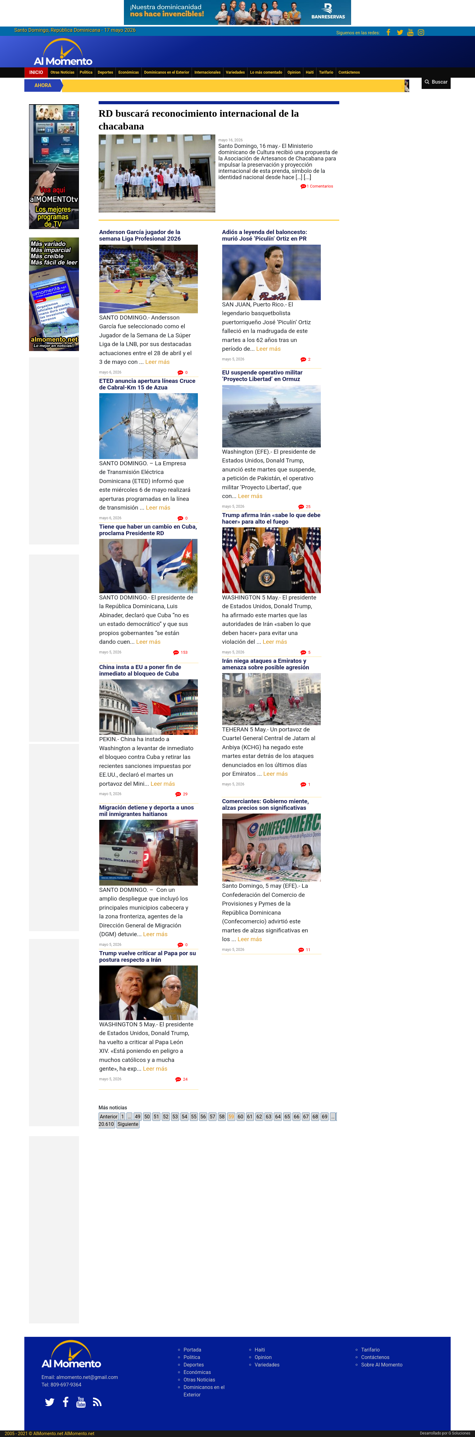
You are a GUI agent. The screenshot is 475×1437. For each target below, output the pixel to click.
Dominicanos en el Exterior (166, 72)
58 (222, 1117)
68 (315, 1117)
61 (250, 1117)
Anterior (109, 1117)
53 (175, 1117)
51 (156, 1117)
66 (296, 1117)
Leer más (157, 361)
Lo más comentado (266, 72)
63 (268, 1117)
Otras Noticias (63, 72)
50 (147, 1117)
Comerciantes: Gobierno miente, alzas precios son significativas (265, 804)
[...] (307, 177)
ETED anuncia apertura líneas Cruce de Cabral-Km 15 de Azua (147, 384)
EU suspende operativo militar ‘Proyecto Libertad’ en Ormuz (262, 376)
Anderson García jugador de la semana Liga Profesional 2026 (140, 235)
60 (240, 1117)
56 (203, 1117)
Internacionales (207, 72)
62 (259, 1117)
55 (194, 1117)
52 (166, 1117)
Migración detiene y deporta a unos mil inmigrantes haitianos (146, 811)
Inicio (36, 72)
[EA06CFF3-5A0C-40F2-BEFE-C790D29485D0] (54, 166)
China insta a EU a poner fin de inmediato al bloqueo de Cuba (140, 670)
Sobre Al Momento (381, 1365)
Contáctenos (349, 72)
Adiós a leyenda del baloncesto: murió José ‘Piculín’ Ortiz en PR (264, 235)
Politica (86, 72)
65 (287, 1117)
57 (212, 1117)
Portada (192, 1350)
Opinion (294, 72)
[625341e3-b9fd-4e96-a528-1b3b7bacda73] (237, 10)
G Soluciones (459, 1433)
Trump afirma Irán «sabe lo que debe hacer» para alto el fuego (271, 518)
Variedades (235, 72)
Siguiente (128, 1124)
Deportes (105, 72)
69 (324, 1117)
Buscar (440, 82)
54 (184, 1117)
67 (306, 1117)
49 (137, 1117)
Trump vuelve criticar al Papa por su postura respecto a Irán (147, 956)
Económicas (128, 72)
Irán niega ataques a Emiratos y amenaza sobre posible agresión (265, 664)
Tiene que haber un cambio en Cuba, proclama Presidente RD (148, 530)
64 (278, 1117)
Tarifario (326, 72)
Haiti (310, 72)
